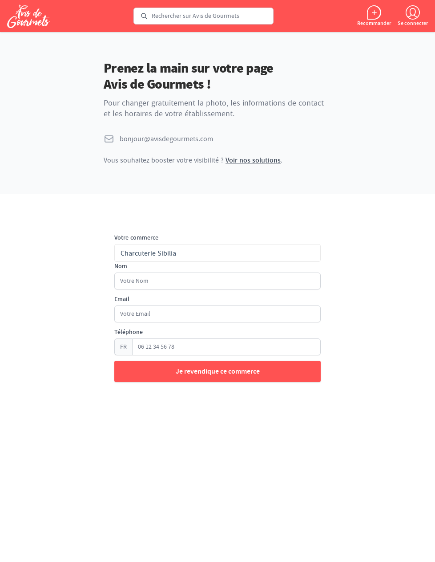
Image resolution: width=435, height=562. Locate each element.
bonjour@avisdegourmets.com (166, 139)
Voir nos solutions (253, 160)
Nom (120, 266)
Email (121, 299)
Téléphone (128, 332)
